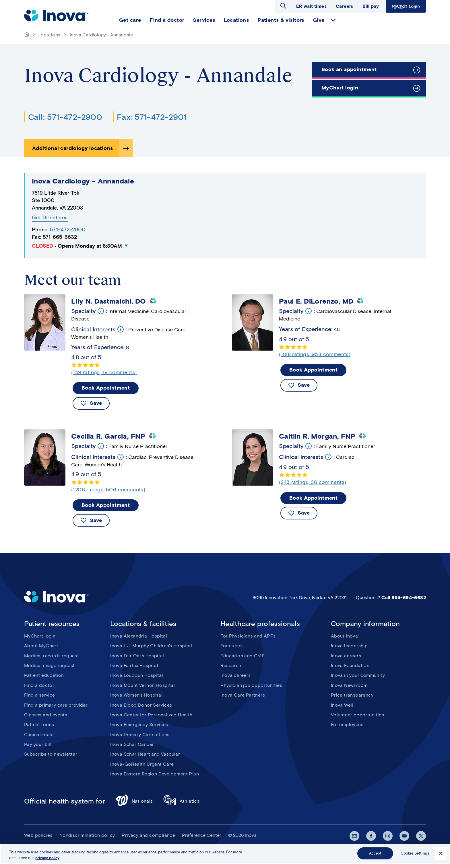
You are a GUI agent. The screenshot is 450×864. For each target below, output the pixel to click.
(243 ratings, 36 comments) (312, 482)
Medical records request (51, 655)
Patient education (44, 675)
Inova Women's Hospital (136, 695)
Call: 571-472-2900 (65, 117)
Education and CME (242, 655)
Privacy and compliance (148, 835)
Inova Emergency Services (139, 724)
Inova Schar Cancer (132, 744)
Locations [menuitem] (236, 20)
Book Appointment (106, 388)
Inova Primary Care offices (139, 734)
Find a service (39, 695)
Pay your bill (37, 744)
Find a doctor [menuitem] (167, 20)
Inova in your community (358, 675)
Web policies (38, 835)
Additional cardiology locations (72, 148)
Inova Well (342, 705)
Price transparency (352, 695)
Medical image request (49, 665)
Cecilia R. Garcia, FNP (108, 436)
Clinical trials (38, 734)
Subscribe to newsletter (50, 754)
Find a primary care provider (56, 705)
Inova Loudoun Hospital (136, 675)
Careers (344, 6)
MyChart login (339, 88)
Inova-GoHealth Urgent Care (142, 764)
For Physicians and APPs (248, 636)
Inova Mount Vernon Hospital (142, 685)
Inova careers (235, 675)
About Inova (344, 636)
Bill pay (370, 6)
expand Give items (333, 20)
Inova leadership (349, 645)
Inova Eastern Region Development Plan (154, 774)
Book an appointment (349, 69)
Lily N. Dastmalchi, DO (108, 301)
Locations (49, 35)
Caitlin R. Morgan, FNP (317, 436)
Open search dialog (283, 5)
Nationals (134, 801)
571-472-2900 (68, 229)
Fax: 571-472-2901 (152, 117)
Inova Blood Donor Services (141, 705)
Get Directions (50, 218)
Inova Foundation (350, 665)
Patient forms (39, 724)
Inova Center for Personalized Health (151, 715)
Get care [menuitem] (130, 20)
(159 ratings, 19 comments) (104, 372)
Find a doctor (39, 685)
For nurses (232, 645)
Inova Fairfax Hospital (134, 665)
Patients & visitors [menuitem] (280, 20)
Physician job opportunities (251, 685)
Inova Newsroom (349, 685)
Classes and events (45, 715)
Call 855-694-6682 (403, 597)
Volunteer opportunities (357, 715)
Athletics (181, 801)
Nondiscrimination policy (87, 835)
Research (230, 665)
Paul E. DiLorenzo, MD (316, 301)
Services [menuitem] (204, 20)
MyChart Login (405, 6)
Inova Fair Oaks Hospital (137, 655)
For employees (347, 724)
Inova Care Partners (242, 695)
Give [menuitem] (319, 20)
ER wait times (311, 6)
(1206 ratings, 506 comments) (108, 489)
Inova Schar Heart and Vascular (145, 754)
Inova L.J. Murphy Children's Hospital (151, 645)
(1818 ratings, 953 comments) (314, 354)
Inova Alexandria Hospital (138, 636)
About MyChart (41, 645)
